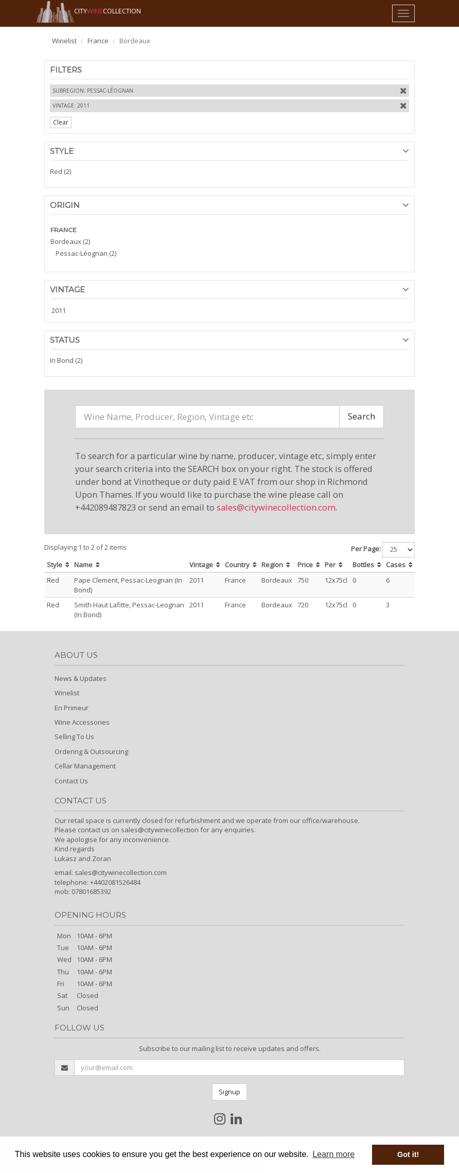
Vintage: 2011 (71, 105)
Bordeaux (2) (70, 241)
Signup (229, 1091)
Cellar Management (85, 766)
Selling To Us (74, 736)
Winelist (64, 40)
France (98, 40)
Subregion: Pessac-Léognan (92, 90)
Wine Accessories (82, 722)
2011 (58, 310)
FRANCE (63, 230)
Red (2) (60, 171)
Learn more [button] (333, 1154)
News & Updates (81, 678)
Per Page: (366, 548)
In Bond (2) (66, 360)
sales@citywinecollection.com (276, 507)
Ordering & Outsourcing (91, 751)
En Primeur (72, 707)
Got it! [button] (408, 1154)
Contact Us (71, 780)
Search (361, 416)
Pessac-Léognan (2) (86, 253)
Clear (60, 122)
